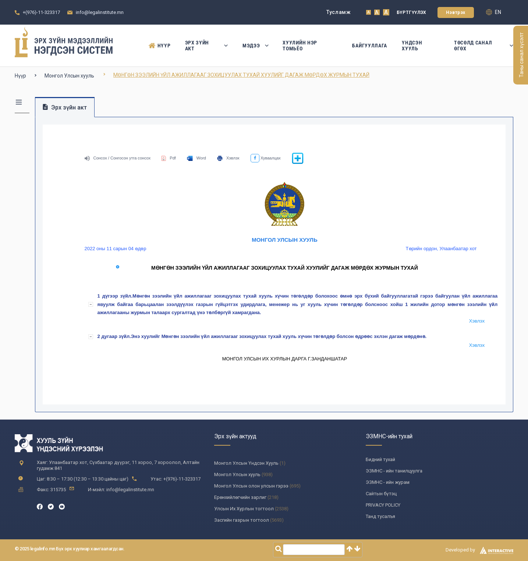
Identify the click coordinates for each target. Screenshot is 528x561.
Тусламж (338, 12)
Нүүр (159, 45)
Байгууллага (369, 45)
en (493, 12)
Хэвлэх (228, 158)
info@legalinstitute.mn (100, 12)
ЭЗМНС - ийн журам (388, 482)
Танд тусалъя (380, 516)
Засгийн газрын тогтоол (241, 520)
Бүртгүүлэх (411, 12)
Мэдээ (255, 45)
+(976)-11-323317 (41, 12)
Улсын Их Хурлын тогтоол (244, 508)
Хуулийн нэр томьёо (300, 45)
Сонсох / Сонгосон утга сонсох (118, 158)
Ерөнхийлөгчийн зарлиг (240, 497)
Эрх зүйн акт (206, 45)
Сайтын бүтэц (381, 493)
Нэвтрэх (455, 12)
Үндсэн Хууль (412, 45)
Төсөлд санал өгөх (483, 45)
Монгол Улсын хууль (69, 76)
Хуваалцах (266, 158)
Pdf (169, 158)
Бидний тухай (380, 459)
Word (196, 158)
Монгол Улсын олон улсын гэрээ (251, 486)
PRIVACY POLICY (383, 505)
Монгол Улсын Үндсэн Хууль (246, 463)
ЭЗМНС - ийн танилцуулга (394, 471)
